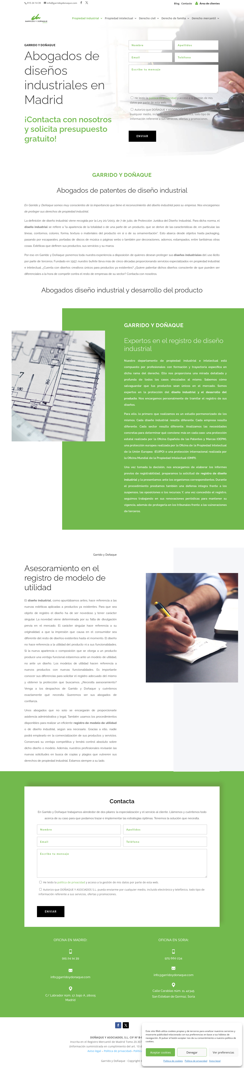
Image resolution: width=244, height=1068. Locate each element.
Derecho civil (147, 18)
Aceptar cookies (160, 1052)
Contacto (186, 3)
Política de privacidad (196, 1060)
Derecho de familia (173, 18)
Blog (176, 3)
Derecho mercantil (204, 18)
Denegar (191, 1052)
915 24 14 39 (34, 3)
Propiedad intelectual (119, 18)
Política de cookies (173, 1060)
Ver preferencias (223, 1052)
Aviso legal (215, 1060)
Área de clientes (207, 3)
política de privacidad (163, 98)
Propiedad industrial (85, 18)
